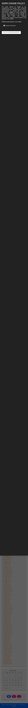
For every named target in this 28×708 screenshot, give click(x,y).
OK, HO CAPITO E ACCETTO (11, 32)
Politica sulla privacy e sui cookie (11, 21)
